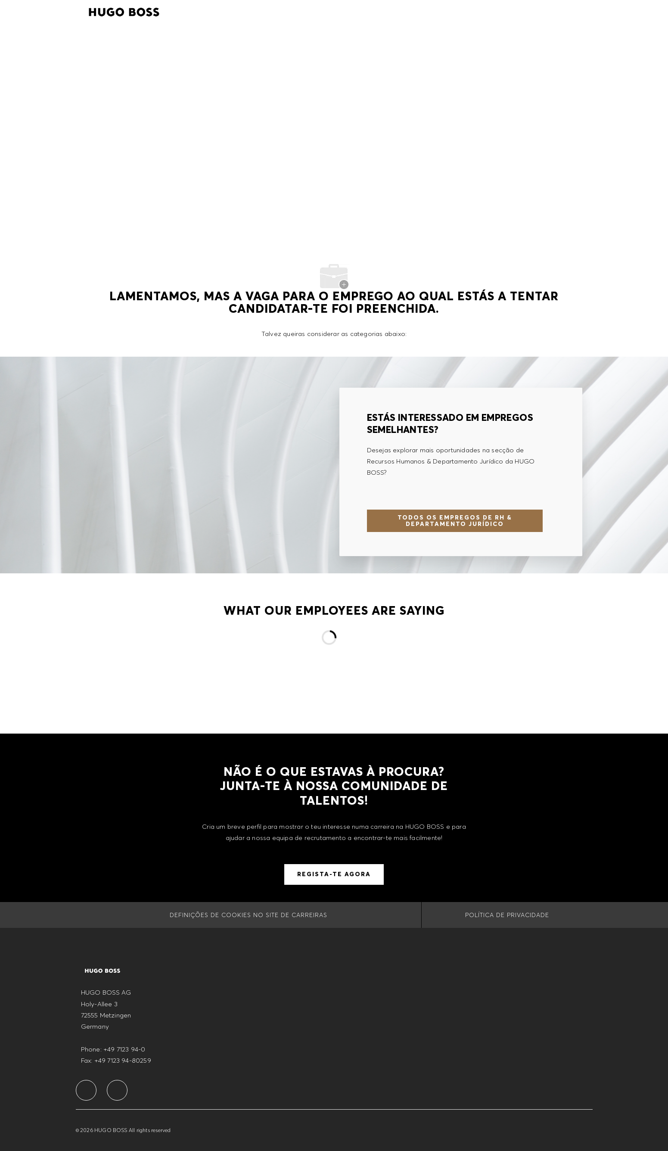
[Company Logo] (124, 11)
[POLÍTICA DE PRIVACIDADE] (507, 915)
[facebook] (86, 1090)
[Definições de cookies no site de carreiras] (248, 915)
